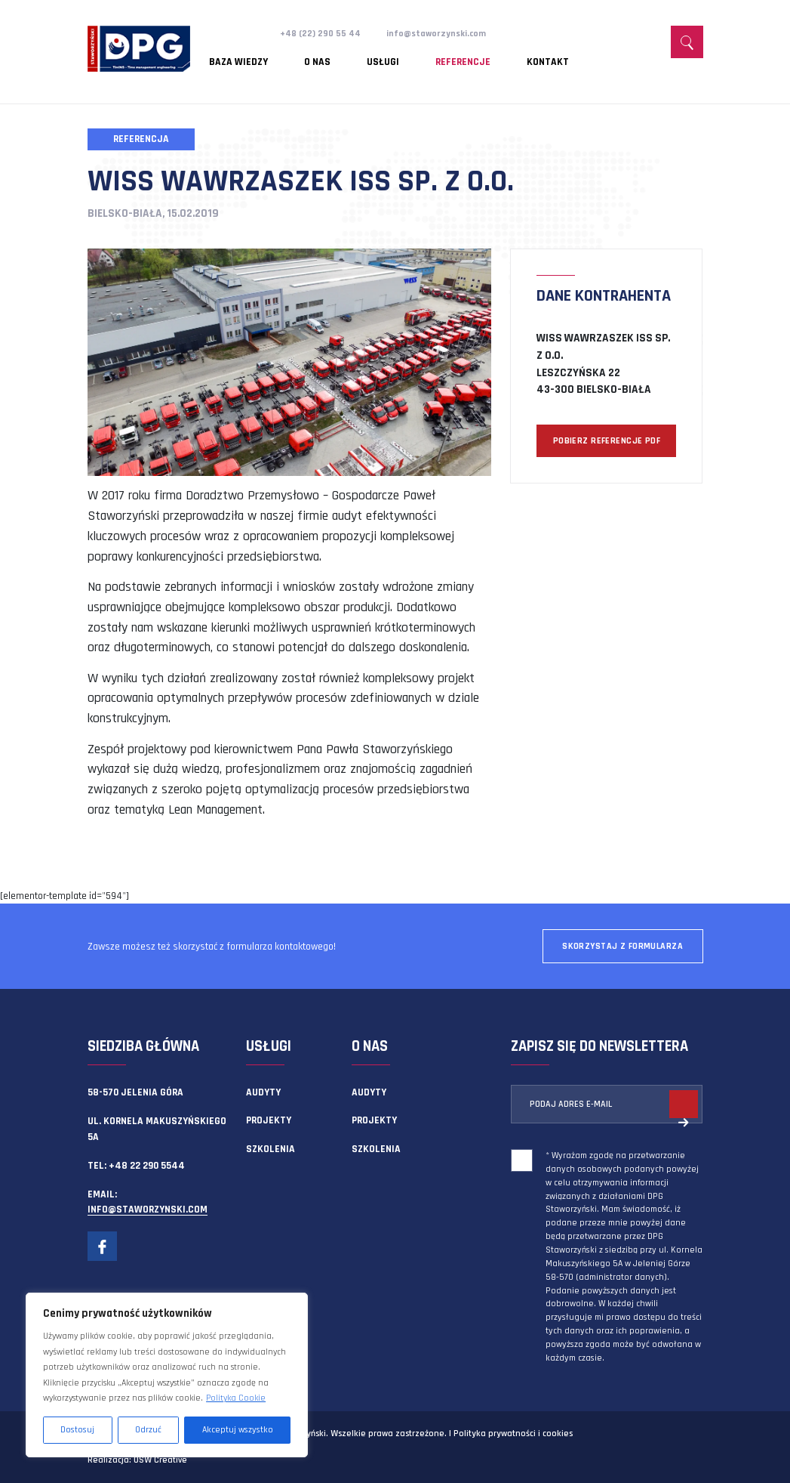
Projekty (268, 1120)
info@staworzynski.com (444, 33)
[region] (167, 1375)
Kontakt (480, 56)
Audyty (263, 1092)
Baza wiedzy (238, 56)
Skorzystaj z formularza (622, 946)
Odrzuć (148, 1429)
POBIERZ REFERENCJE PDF (606, 440)
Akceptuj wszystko (237, 1429)
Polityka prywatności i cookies (513, 1433)
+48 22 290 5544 (147, 1165)
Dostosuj (77, 1429)
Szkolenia (270, 1149)
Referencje (412, 56)
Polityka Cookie (236, 1398)
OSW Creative (160, 1460)
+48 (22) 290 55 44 (322, 33)
